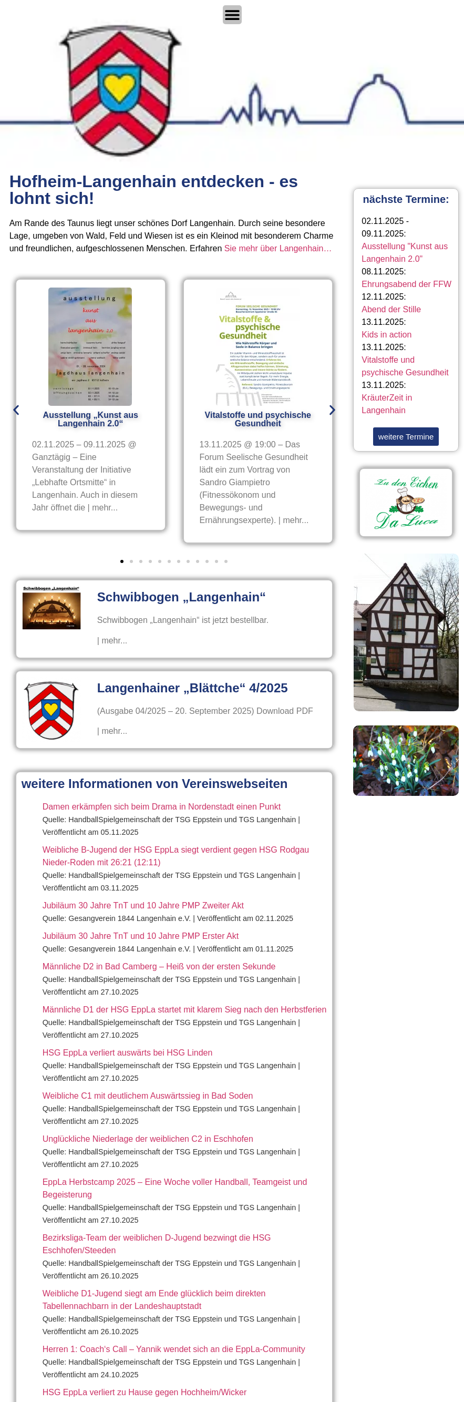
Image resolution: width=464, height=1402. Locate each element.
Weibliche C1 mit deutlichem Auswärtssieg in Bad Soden (148, 1095)
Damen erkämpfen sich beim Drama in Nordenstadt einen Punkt (162, 806)
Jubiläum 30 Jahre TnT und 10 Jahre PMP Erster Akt (141, 936)
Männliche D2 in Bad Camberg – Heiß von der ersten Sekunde (159, 966)
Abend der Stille (391, 309)
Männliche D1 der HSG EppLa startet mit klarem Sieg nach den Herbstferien (185, 1009)
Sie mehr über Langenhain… (278, 248)
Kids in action (386, 334)
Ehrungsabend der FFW (406, 284)
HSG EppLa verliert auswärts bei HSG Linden (128, 1052)
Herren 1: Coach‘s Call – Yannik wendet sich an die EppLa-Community (174, 1349)
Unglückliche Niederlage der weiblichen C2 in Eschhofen (148, 1138)
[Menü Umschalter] (232, 14)
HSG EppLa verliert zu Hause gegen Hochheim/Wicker (145, 1392)
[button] (16, 410)
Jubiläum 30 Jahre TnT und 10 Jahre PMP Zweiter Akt (143, 905)
